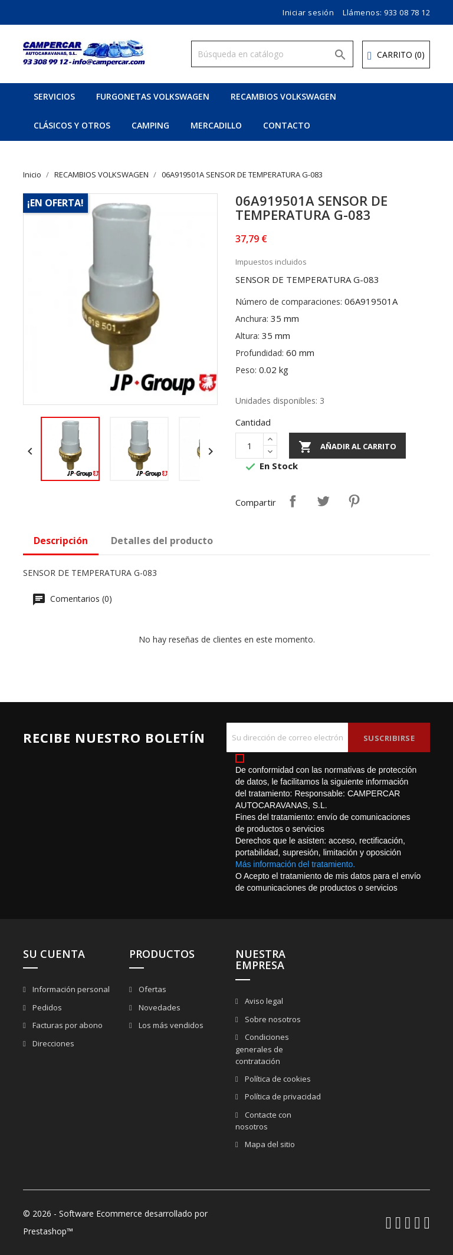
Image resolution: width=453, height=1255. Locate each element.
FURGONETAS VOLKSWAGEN (152, 96)
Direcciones (52, 1043)
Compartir (292, 501)
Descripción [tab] (61, 540)
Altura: (247, 335)
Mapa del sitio (269, 1144)
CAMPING (150, 125)
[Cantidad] (249, 446)
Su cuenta (54, 954)
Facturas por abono (67, 1025)
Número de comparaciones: (288, 301)
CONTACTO (286, 125)
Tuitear (323, 501)
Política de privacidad (282, 1096)
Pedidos (46, 1007)
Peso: (246, 369)
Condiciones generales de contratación (262, 1049)
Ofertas (151, 989)
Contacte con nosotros (263, 1120)
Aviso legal (263, 1001)
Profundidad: (259, 352)
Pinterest (354, 501)
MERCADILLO (216, 125)
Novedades (158, 1007)
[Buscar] (272, 54)
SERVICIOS (54, 96)
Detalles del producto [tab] (162, 540)
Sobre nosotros (272, 1019)
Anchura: (251, 318)
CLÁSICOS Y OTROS (72, 125)
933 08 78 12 (407, 12)
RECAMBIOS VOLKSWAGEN (283, 96)
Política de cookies (277, 1078)
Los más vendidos (170, 1025)
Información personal (70, 989)
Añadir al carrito (347, 447)
